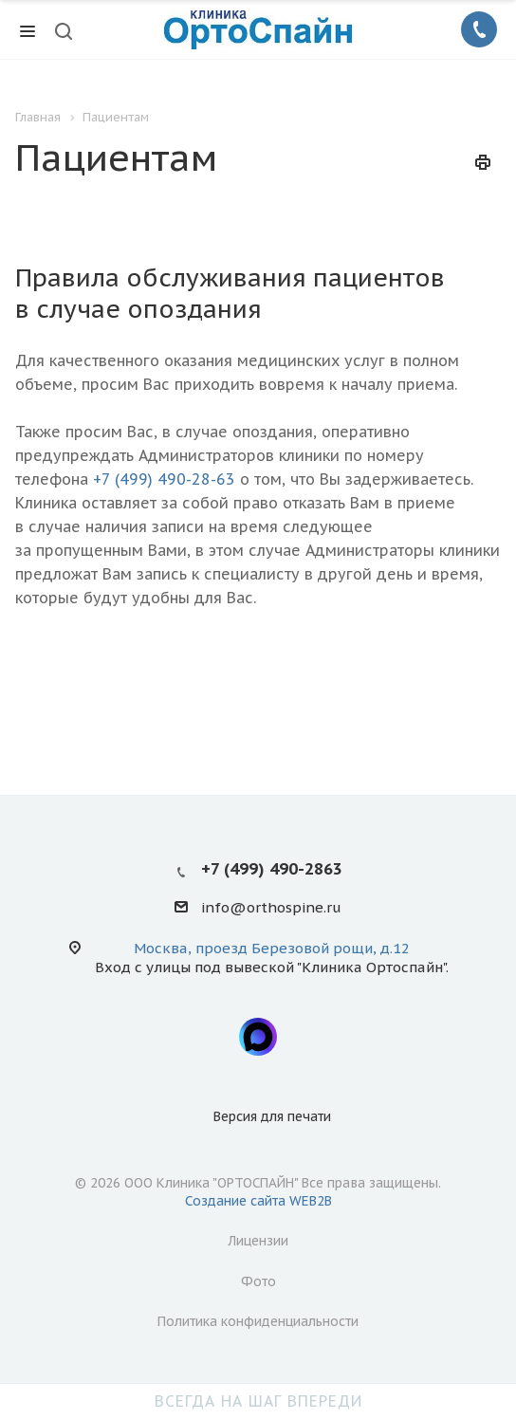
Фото (258, 1281)
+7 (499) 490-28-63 (164, 479)
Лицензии (258, 1240)
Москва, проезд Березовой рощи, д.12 (272, 948)
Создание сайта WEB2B (258, 1200)
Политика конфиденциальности (258, 1321)
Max (258, 1037)
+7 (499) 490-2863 (271, 868)
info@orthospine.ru (271, 908)
